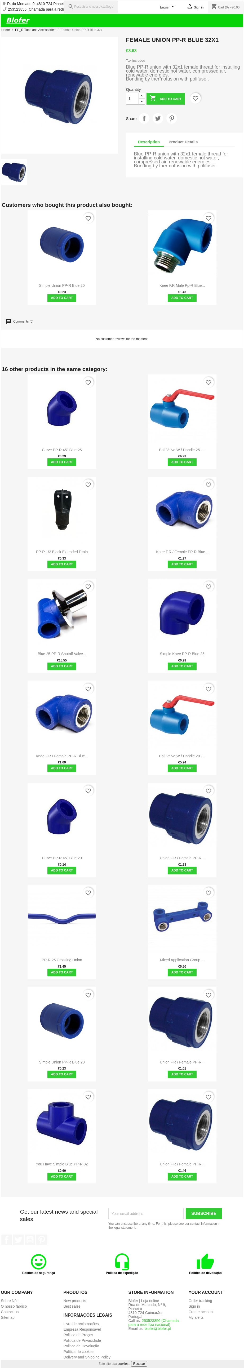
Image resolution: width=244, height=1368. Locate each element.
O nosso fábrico (14, 1306)
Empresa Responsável (82, 1329)
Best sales (72, 1306)
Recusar (139, 1364)
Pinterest (171, 118)
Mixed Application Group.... (182, 960)
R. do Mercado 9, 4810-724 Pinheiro (37, 4)
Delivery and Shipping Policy (86, 1357)
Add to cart (165, 98)
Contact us (10, 1312)
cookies (123, 1364)
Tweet (158, 118)
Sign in (194, 1306)
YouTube (30, 1240)
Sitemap (7, 1317)
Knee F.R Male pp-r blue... (182, 285)
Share (144, 118)
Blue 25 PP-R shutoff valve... (62, 654)
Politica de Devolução (81, 1346)
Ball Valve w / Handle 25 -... (182, 450)
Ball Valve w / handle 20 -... (182, 756)
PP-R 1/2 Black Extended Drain (62, 552)
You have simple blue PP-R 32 (62, 1164)
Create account (201, 1312)
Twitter (18, 1240)
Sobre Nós (9, 1301)
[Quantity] (132, 99)
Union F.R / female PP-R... (182, 858)
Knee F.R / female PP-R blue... (182, 552)
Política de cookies (78, 1351)
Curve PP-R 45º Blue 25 (62, 450)
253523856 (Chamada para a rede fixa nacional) (48, 9)
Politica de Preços (78, 1335)
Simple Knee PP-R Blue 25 (182, 654)
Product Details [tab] (183, 142)
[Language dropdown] (168, 8)
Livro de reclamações (81, 1324)
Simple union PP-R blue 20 (62, 285)
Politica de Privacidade (82, 1340)
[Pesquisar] (91, 7)
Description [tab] (149, 142)
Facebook (6, 1240)
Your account (206, 1292)
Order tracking (200, 1301)
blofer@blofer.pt (158, 1328)
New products (74, 1301)
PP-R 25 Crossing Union (62, 960)
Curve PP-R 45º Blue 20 (62, 858)
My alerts (196, 1317)
